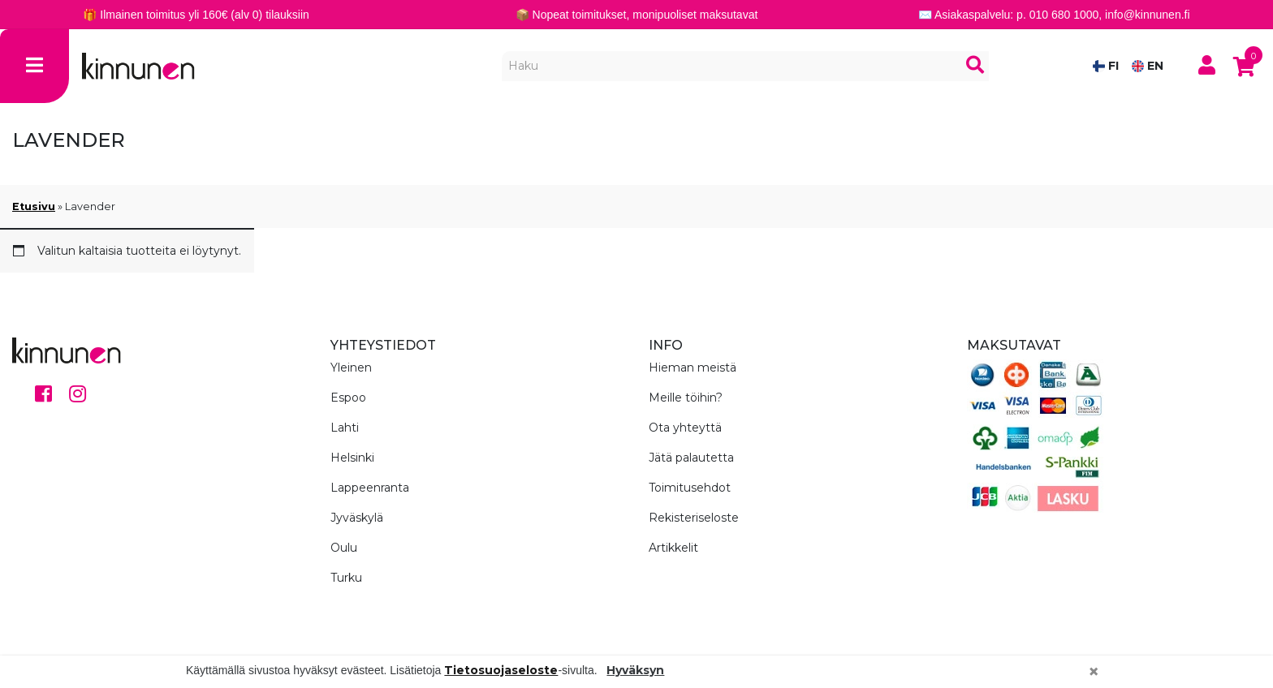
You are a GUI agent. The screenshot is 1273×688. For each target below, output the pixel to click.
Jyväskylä (356, 517)
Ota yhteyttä (685, 427)
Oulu (343, 547)
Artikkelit (673, 547)
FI (1106, 65)
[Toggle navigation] (34, 66)
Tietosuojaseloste (501, 670)
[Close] (1093, 672)
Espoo (348, 397)
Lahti (344, 427)
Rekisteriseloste (694, 517)
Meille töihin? (686, 397)
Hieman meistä (692, 367)
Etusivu (33, 206)
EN (1147, 65)
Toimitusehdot (690, 487)
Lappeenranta (369, 487)
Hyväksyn (635, 670)
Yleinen (351, 367)
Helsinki (352, 457)
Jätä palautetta (691, 457)
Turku (346, 577)
